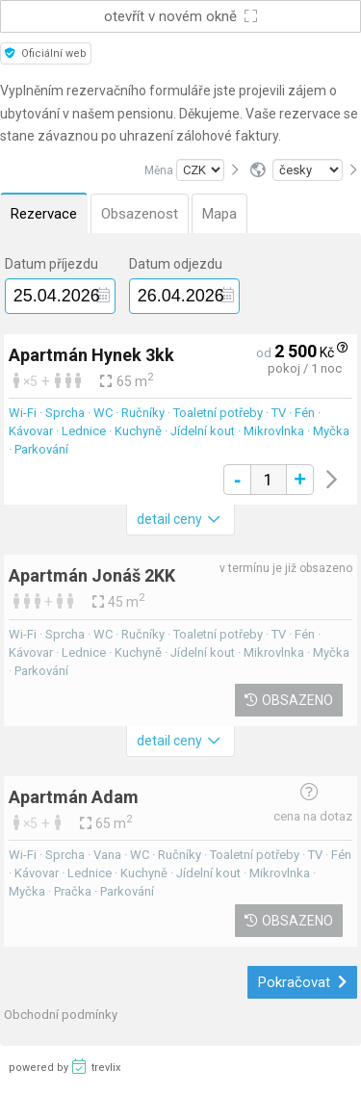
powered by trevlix (64, 1066)
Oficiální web (46, 53)
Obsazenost (139, 213)
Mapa (219, 213)
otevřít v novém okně (181, 16)
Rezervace (44, 213)
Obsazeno (289, 700)
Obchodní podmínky (60, 1014)
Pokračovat (303, 982)
